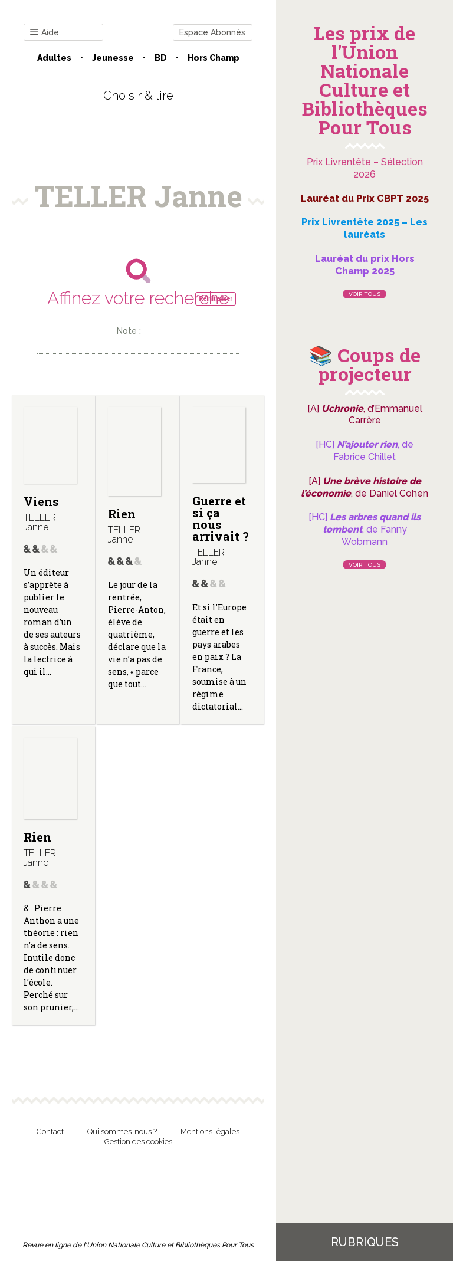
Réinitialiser (215, 298)
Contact (50, 1131)
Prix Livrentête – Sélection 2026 (365, 168)
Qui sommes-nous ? (122, 1131)
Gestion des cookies (138, 1141)
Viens (41, 501)
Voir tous (364, 294)
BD (161, 58)
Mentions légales (209, 1131)
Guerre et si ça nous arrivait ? (220, 518)
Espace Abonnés (212, 32)
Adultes (54, 58)
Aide (44, 33)
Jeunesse (113, 58)
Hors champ (213, 58)
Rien (122, 513)
